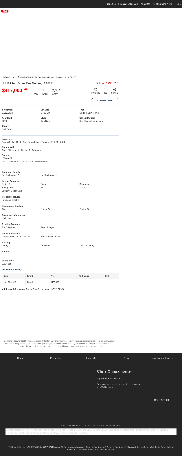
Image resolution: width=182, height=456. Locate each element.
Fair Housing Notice (126, 416)
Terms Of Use (52, 416)
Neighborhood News (162, 4)
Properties (111, 4)
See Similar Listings (105, 100)
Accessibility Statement (96, 416)
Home (178, 4)
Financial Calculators (128, 4)
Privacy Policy (71, 416)
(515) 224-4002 (118, 384)
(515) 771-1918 (103, 384)
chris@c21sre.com (105, 387)
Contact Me (162, 400)
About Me (145, 4)
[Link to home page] (3, 4)
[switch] (95, 92)
